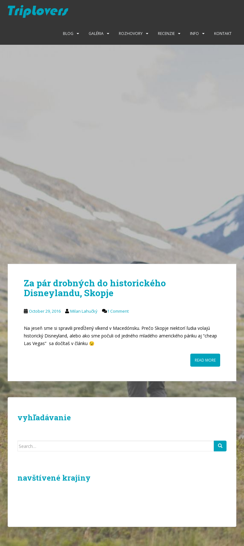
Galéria (96, 33)
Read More (205, 360)
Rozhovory (131, 33)
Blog (68, 33)
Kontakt (223, 33)
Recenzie (166, 33)
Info (194, 33)
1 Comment (118, 311)
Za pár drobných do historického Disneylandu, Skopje (95, 288)
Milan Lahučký (84, 311)
